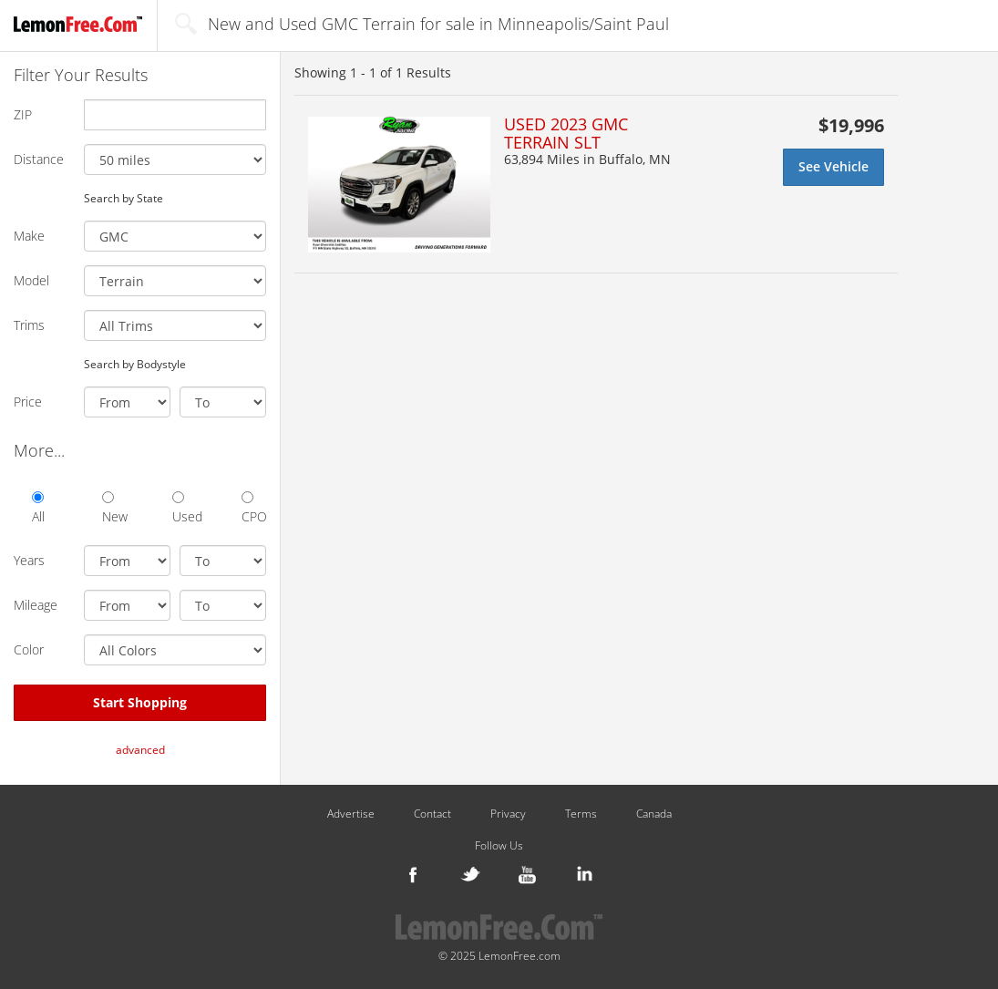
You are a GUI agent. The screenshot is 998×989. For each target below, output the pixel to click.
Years (29, 560)
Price (28, 401)
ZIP (23, 114)
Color (29, 649)
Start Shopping (140, 702)
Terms (581, 814)
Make (29, 235)
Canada (654, 814)
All (38, 508)
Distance (39, 159)
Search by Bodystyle (135, 363)
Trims (29, 325)
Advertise (351, 814)
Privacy (508, 814)
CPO (254, 508)
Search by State (123, 198)
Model (31, 280)
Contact (432, 814)
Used (184, 508)
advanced (140, 749)
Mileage (35, 604)
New (114, 508)
